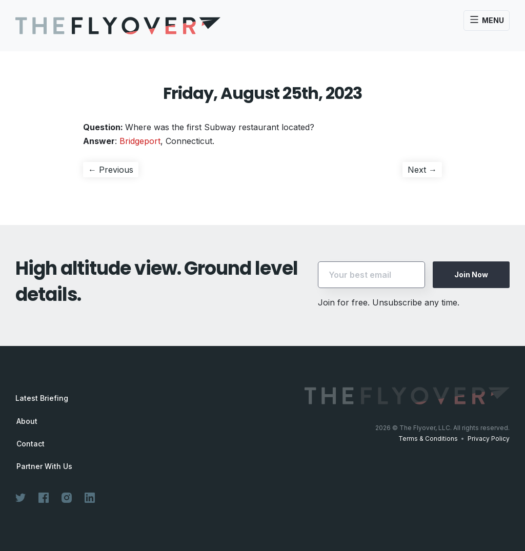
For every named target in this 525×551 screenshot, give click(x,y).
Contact (30, 444)
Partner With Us (44, 466)
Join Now (471, 274)
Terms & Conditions (428, 438)
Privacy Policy (489, 438)
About (26, 421)
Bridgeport (139, 141)
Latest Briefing (41, 398)
